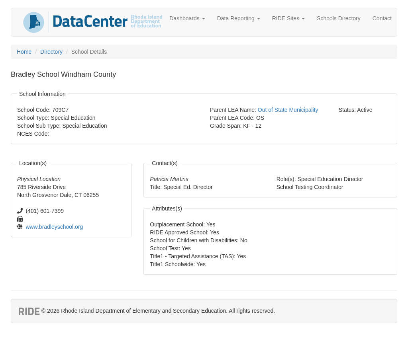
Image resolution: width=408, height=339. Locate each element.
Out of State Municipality (288, 110)
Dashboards (187, 18)
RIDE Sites (288, 18)
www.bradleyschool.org (54, 227)
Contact (382, 18)
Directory (51, 52)
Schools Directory (339, 18)
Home (24, 52)
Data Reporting (238, 18)
